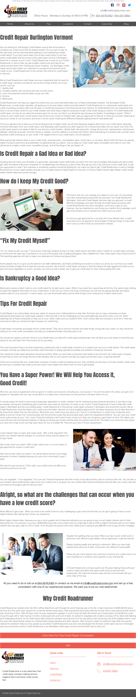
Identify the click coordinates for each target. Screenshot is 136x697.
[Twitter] (129, 5)
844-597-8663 (122, 15)
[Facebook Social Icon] (112, 5)
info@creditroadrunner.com (115, 10)
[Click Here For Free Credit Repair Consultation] (68, 635)
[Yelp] (68, 645)
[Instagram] (118, 5)
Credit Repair (16, 1)
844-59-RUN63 (104, 15)
